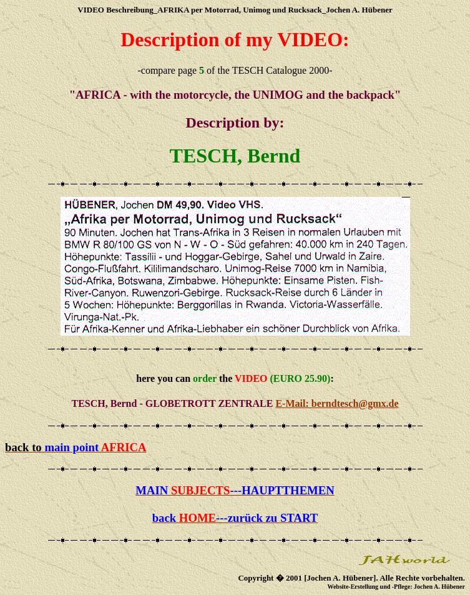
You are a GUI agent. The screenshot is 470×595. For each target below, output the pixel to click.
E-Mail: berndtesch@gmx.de (336, 403)
